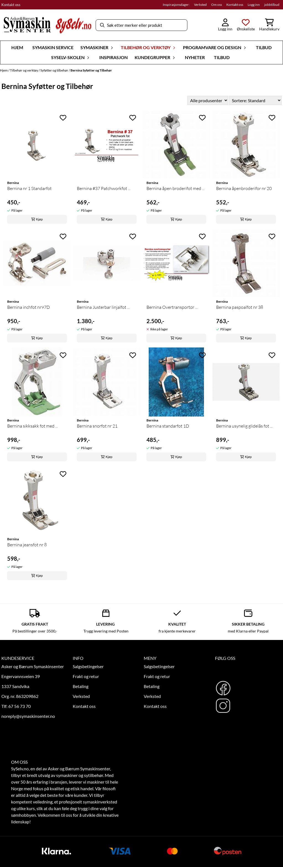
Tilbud (264, 47)
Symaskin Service (53, 47)
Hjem (4, 70)
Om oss (216, 4)
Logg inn (254, 4)
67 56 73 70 (19, 706)
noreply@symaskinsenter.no (28, 716)
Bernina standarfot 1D (167, 426)
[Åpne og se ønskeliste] (246, 25)
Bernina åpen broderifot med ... (175, 188)
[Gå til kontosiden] (225, 25)
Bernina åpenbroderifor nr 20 (244, 188)
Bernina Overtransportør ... (172, 307)
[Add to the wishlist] (63, 117)
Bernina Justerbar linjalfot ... (103, 307)
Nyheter (195, 57)
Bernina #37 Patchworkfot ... (103, 188)
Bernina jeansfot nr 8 (27, 544)
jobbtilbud (271, 4)
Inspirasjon (113, 57)
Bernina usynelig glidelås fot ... (244, 426)
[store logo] (47, 25)
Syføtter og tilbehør (54, 70)
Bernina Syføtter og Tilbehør (91, 70)
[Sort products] (255, 100)
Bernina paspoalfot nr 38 (239, 307)
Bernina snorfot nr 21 (97, 426)
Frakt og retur (86, 676)
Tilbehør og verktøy (24, 70)
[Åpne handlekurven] (269, 25)
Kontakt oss (10, 4)
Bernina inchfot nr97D (28, 307)
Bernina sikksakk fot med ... (32, 426)
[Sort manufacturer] (207, 100)
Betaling (80, 686)
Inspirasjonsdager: (176, 4)
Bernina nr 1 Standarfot (29, 188)
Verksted (200, 4)
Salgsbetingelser (88, 666)
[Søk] (142, 25)
